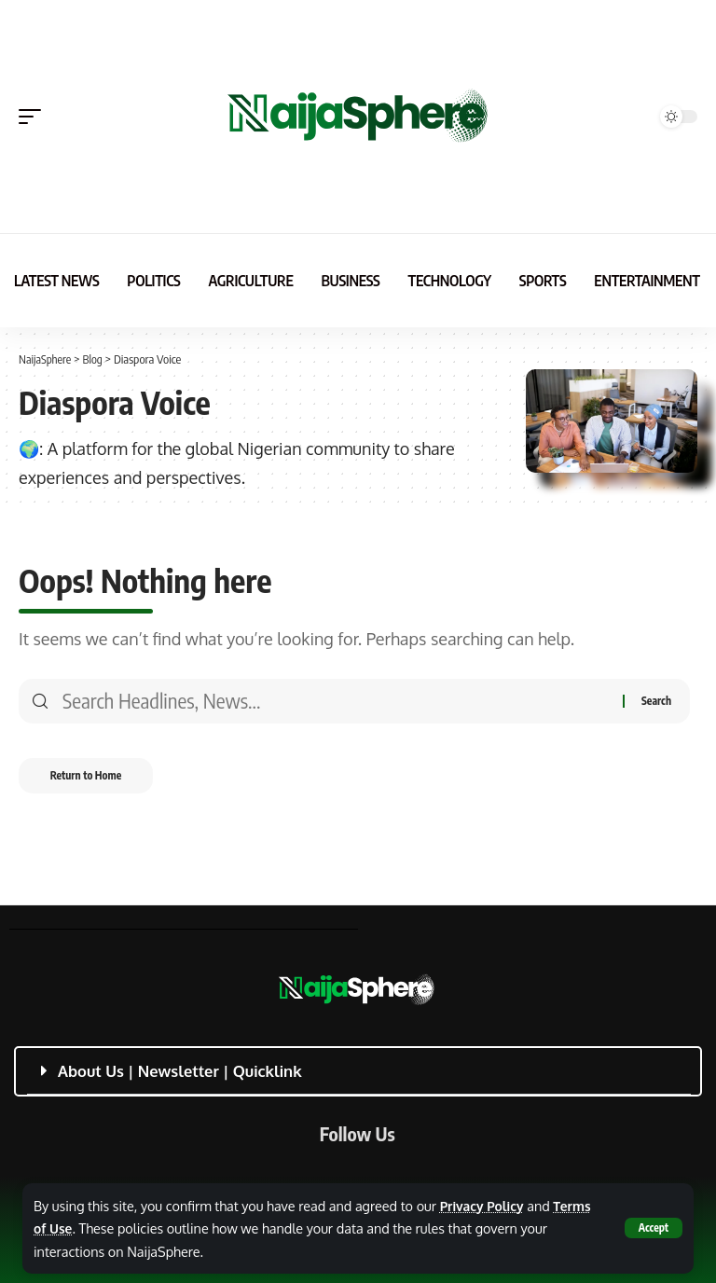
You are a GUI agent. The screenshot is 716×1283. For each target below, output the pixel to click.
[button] (653, 1228)
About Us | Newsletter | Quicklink (180, 1071)
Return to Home (93, 778)
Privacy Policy (484, 1205)
